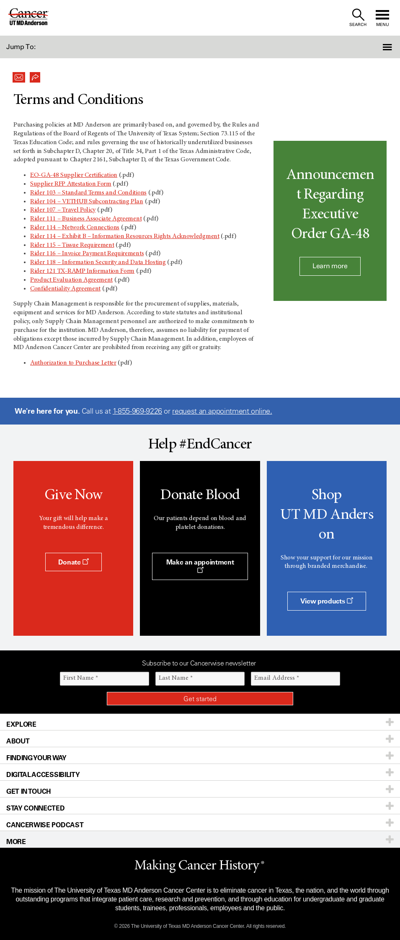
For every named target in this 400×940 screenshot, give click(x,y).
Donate (73, 562)
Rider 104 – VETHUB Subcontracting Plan (86, 201)
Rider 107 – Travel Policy (62, 210)
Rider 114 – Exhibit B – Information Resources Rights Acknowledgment (124, 236)
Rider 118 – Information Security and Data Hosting (97, 262)
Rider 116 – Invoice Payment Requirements (87, 253)
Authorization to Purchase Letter (73, 363)
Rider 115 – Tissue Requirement (72, 245)
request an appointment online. (222, 411)
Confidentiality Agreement (65, 288)
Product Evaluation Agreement (71, 280)
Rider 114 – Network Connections (74, 227)
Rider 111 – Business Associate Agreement (86, 218)
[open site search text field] (358, 18)
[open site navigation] (382, 18)
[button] (370, 47)
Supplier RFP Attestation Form (70, 184)
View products (326, 601)
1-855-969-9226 (137, 411)
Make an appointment (200, 566)
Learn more (330, 266)
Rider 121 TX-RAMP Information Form (82, 271)
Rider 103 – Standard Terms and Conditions (88, 192)
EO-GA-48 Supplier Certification (73, 175)
